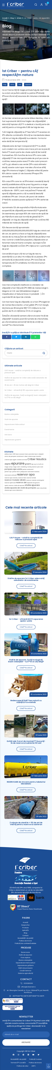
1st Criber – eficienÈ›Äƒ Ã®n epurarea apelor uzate (24, 390)
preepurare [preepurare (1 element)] (23, 472)
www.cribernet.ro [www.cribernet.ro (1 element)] (17, 490)
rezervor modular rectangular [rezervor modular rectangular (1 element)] (35, 480)
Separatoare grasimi (13, 440)
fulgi (4, 84)
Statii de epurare (11, 419)
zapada (28, 84)
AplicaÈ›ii (25, 930)
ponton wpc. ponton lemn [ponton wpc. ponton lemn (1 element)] (12, 472)
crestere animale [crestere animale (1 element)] (22, 460)
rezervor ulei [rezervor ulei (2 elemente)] (21, 482)
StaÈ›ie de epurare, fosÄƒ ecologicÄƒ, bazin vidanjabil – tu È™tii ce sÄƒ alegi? (26, 396)
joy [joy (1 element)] (35, 464)
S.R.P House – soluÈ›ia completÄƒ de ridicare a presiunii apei (23, 371)
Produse (25, 927)
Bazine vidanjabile (12, 414)
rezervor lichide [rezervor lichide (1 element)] (31, 478)
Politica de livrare (25, 940)
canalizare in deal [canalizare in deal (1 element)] (22, 456)
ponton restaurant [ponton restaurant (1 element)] (27, 469)
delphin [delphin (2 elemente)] (8, 464)
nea (19, 84)
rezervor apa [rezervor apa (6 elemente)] (26, 475)
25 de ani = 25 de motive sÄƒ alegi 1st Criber (22, 385)
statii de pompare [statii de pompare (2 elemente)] (28, 488)
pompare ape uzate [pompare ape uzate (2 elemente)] (13, 469)
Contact (25, 935)
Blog (12, 18)
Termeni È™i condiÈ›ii (18, 1063)
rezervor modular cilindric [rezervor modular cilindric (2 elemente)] (15, 480)
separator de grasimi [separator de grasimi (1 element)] (33, 483)
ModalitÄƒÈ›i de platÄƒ (25, 938)
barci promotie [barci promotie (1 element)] (29, 454)
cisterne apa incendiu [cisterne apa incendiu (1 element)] (34, 456)
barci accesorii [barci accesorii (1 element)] (20, 454)
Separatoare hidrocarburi (15, 424)
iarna (12, 84)
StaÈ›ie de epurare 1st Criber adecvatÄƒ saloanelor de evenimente (26, 379)
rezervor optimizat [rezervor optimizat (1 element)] (10, 483)
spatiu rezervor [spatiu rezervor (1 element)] (9, 485)
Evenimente (9, 430)
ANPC (33, 1066)
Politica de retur (22, 1066)
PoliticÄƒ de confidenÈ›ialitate (25, 943)
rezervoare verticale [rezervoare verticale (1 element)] (10, 475)
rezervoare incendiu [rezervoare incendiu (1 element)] (33, 472)
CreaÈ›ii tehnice (25, 970)
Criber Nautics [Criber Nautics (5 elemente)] (36, 459)
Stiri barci (8, 435)
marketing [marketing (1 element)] (24, 467)
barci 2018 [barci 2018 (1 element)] (12, 454)
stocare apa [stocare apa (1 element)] (8, 490)
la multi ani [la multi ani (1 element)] (39, 464)
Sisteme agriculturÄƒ (25, 973)
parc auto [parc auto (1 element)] (40, 467)
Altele (19, 18)
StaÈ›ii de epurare (25, 955)
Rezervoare (25, 952)
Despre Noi (25, 925)
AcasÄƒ (4, 18)
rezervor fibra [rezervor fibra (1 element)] (22, 478)
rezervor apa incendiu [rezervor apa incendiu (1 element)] (11, 478)
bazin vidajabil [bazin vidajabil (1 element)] (39, 454)
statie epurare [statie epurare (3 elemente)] (32, 485)
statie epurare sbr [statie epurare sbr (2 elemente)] (12, 488)
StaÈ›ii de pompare (25, 968)
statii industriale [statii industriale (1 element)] (42, 488)
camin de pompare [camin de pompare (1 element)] (10, 456)
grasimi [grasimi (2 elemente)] (28, 464)
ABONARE (26, 1042)
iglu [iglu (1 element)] (32, 464)
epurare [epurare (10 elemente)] (17, 463)
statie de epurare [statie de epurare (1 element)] (19, 485)
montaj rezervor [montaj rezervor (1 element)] (32, 467)
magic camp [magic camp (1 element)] (8, 467)
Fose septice (25, 957)
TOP (48, 1066)
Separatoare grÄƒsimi (25, 965)
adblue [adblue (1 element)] (7, 454)
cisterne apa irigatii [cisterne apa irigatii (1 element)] (10, 460)
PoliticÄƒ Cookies (35, 1059)
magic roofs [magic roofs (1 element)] (16, 467)
